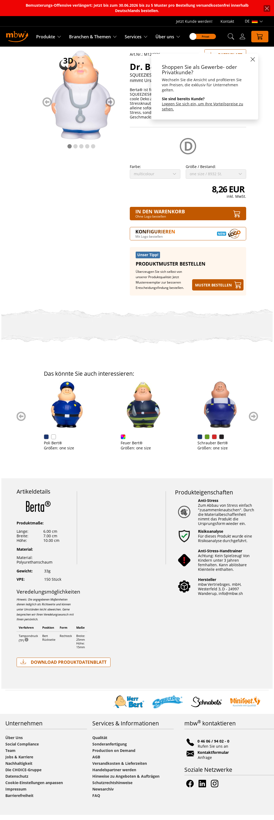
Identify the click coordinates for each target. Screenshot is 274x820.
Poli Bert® (53, 447)
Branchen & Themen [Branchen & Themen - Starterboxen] (90, 37)
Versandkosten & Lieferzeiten (119, 768)
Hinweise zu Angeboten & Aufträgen (125, 781)
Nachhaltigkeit (18, 768)
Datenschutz (16, 781)
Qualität (99, 742)
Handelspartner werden (114, 774)
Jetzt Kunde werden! (194, 21)
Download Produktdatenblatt (63, 667)
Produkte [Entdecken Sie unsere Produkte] (45, 37)
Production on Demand (113, 755)
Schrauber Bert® (212, 447)
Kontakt (227, 21)
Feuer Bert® (132, 447)
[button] (231, 36)
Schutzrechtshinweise (112, 787)
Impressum (15, 794)
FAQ (96, 800)
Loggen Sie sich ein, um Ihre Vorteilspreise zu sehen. (202, 106)
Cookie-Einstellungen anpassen (34, 787)
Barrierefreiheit (19, 800)
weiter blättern (110, 107)
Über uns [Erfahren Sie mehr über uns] (164, 37)
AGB (96, 762)
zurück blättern (47, 107)
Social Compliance (22, 749)
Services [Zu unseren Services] (133, 37)
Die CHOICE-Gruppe (23, 774)
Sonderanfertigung (109, 749)
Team (10, 755)
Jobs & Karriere (19, 762)
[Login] (242, 36)
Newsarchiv (103, 794)
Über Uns (14, 742)
